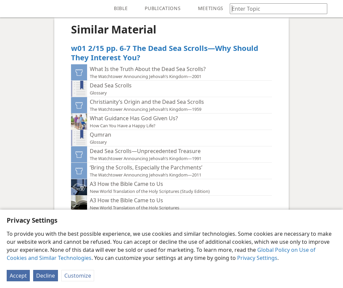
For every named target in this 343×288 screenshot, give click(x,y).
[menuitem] (10, 8)
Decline (45, 275)
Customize (77, 275)
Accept (18, 275)
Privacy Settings (257, 258)
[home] (10, 8)
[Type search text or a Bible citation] (275, 8)
